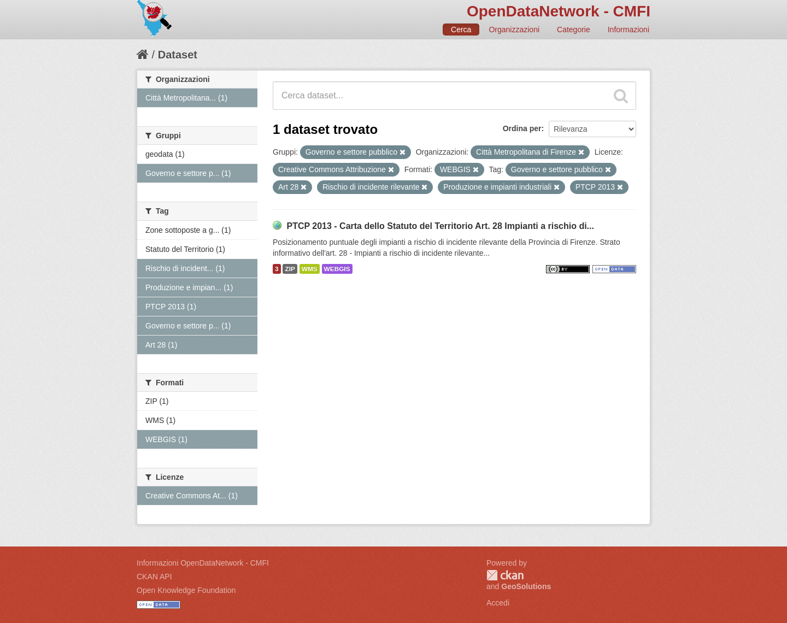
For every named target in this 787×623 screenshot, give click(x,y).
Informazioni (628, 29)
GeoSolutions (526, 586)
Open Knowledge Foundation (186, 590)
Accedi (497, 602)
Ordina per (522, 128)
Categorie (573, 29)
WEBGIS (337, 269)
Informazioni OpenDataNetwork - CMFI (203, 563)
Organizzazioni (514, 29)
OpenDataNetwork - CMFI (558, 11)
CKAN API (154, 576)
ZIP (290, 269)
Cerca (461, 29)
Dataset (177, 55)
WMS (310, 269)
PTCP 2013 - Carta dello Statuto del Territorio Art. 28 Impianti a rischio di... (440, 226)
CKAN (505, 575)
